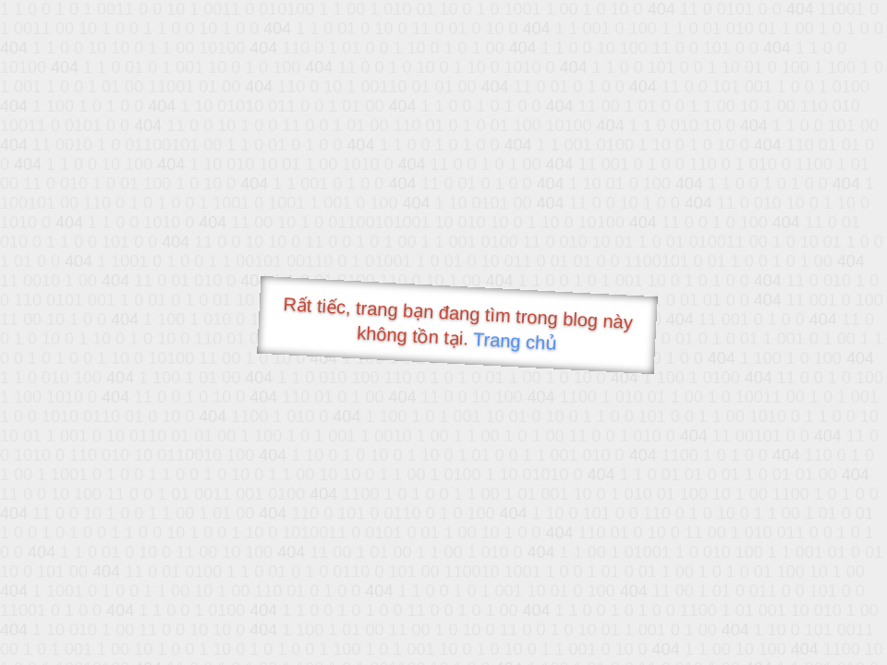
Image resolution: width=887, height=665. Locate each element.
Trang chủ (515, 341)
